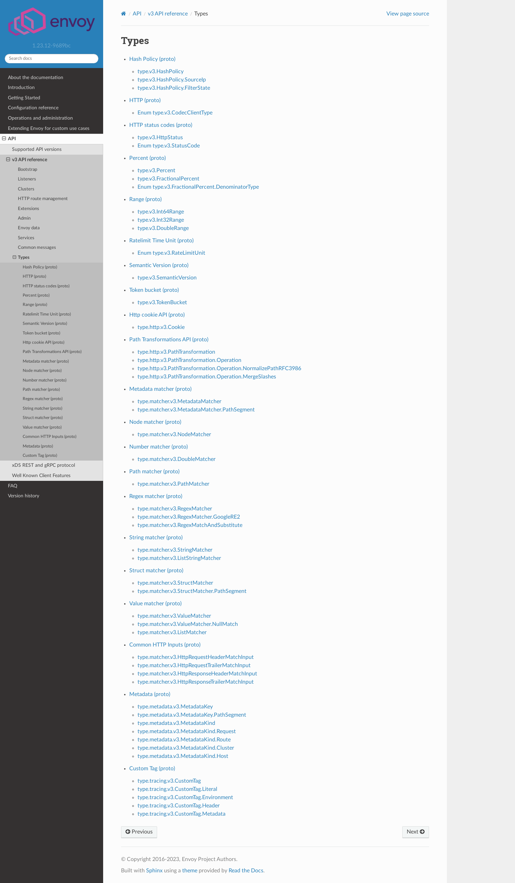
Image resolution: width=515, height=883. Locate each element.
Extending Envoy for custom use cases (48, 128)
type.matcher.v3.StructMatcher (175, 583)
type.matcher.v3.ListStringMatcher (179, 558)
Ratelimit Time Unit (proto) (47, 314)
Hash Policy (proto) (40, 267)
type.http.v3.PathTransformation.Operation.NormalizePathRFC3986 (219, 368)
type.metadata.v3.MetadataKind (176, 723)
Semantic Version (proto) (45, 323)
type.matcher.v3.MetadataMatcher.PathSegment (196, 409)
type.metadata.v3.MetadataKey (175, 706)
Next (416, 832)
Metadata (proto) (38, 446)
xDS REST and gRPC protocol (43, 465)
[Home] (123, 13)
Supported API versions (37, 149)
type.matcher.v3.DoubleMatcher (177, 459)
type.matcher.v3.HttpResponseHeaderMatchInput (197, 673)
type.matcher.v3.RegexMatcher (175, 508)
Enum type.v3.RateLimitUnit (171, 253)
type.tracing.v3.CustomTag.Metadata (182, 814)
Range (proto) (35, 305)
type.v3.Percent (156, 170)
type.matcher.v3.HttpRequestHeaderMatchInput (196, 657)
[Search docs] (51, 59)
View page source (407, 13)
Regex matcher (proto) (43, 399)
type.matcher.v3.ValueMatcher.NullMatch (188, 624)
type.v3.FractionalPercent (168, 178)
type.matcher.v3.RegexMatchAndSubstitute (190, 525)
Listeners (27, 179)
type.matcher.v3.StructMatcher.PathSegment (192, 591)
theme (189, 870)
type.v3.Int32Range (161, 220)
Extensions (28, 209)
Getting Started (24, 97)
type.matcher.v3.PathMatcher (173, 484)
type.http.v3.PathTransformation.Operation (189, 360)
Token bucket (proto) (41, 333)
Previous (139, 832)
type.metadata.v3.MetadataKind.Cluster (186, 748)
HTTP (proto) (34, 276)
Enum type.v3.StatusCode (169, 145)
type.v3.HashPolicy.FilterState (174, 88)
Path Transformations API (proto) (52, 352)
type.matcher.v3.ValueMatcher (174, 616)
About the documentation (35, 77)
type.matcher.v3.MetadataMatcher (179, 401)
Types (21, 258)
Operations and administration (40, 118)
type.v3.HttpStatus (160, 137)
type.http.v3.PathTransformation (176, 352)
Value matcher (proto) (42, 427)
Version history (23, 495)
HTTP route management (43, 199)
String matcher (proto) (42, 408)
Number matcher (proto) (44, 380)
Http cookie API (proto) (43, 342)
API (9, 139)
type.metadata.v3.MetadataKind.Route (184, 739)
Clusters (26, 189)
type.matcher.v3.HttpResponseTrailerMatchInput (196, 682)
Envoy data (29, 228)
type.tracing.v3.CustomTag (169, 781)
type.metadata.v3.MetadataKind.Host (183, 756)
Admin (24, 218)
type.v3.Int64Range (161, 211)
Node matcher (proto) (42, 371)
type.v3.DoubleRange (163, 228)
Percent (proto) (36, 295)
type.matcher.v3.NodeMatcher (174, 434)
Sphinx (154, 870)
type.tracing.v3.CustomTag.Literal (177, 789)
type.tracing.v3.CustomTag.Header (179, 805)
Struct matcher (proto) (43, 418)
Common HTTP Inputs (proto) (49, 437)
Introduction (21, 87)
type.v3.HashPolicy (161, 71)
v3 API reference (26, 160)
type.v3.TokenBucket (162, 302)
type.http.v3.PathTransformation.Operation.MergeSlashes (207, 376)
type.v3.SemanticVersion (167, 277)
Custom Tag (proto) (40, 455)
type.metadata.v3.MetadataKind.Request (187, 731)
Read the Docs (246, 870)
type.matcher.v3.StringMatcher (175, 550)
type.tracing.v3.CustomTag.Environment (185, 797)
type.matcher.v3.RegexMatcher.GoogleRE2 (189, 517)
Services (26, 238)
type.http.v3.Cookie (161, 327)
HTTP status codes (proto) (46, 286)
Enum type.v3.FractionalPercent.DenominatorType (198, 187)
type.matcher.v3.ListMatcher (172, 632)
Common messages (37, 247)
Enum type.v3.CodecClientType (175, 112)
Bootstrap (27, 169)
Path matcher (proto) (41, 389)
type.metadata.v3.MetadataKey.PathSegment (192, 715)
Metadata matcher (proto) (46, 361)
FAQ (12, 485)
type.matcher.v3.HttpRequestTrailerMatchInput (194, 665)
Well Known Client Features (41, 475)
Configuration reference (33, 107)
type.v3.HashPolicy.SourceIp (172, 79)
